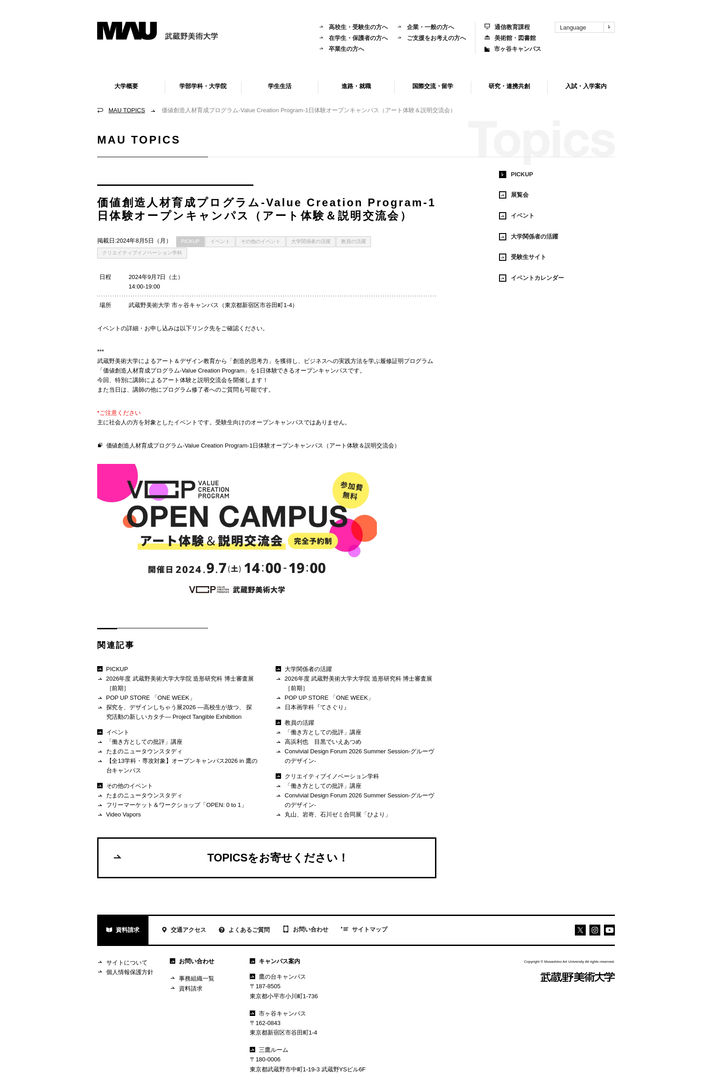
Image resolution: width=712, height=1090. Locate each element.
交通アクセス (183, 931)
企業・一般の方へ (425, 27)
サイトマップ (364, 930)
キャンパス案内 (275, 961)
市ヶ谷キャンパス (513, 48)
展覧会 (514, 195)
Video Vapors (119, 815)
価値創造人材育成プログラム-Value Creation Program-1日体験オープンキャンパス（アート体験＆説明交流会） (248, 445)
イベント (220, 241)
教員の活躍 (353, 241)
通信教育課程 (507, 27)
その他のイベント (261, 241)
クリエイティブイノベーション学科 (142, 252)
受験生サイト (522, 257)
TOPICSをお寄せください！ (230, 857)
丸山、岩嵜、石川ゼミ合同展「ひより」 (333, 815)
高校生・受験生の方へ (353, 27)
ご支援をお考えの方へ (431, 38)
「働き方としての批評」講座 (140, 742)
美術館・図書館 (510, 38)
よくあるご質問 (244, 931)
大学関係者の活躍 (311, 241)
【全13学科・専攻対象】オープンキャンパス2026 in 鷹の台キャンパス (177, 765)
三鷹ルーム (269, 1050)
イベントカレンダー (531, 278)
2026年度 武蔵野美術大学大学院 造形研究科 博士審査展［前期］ (175, 683)
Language (587, 27)
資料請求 (122, 931)
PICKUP (190, 241)
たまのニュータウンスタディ (140, 751)
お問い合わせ (305, 930)
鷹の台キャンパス (278, 977)
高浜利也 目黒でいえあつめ (318, 742)
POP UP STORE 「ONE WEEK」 (146, 698)
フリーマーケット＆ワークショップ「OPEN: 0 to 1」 (172, 805)
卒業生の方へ (341, 48)
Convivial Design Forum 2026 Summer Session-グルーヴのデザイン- (355, 755)
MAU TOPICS (127, 110)
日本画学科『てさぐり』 (312, 707)
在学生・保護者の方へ (353, 38)
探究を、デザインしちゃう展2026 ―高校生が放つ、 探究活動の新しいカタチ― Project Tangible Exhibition (174, 711)
